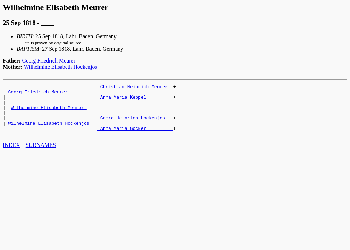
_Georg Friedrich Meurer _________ (50, 94)
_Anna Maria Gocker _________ (135, 137)
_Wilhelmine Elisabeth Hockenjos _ (50, 131)
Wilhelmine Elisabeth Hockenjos (60, 67)
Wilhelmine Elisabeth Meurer (48, 112)
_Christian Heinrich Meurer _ (135, 87)
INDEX (11, 154)
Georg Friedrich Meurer (48, 61)
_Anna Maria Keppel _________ (135, 100)
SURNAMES (41, 154)
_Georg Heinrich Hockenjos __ (135, 125)
